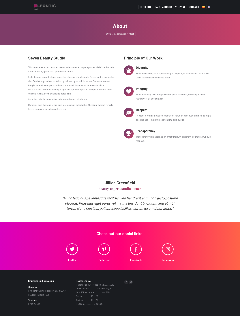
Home (108, 34)
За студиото (120, 34)
